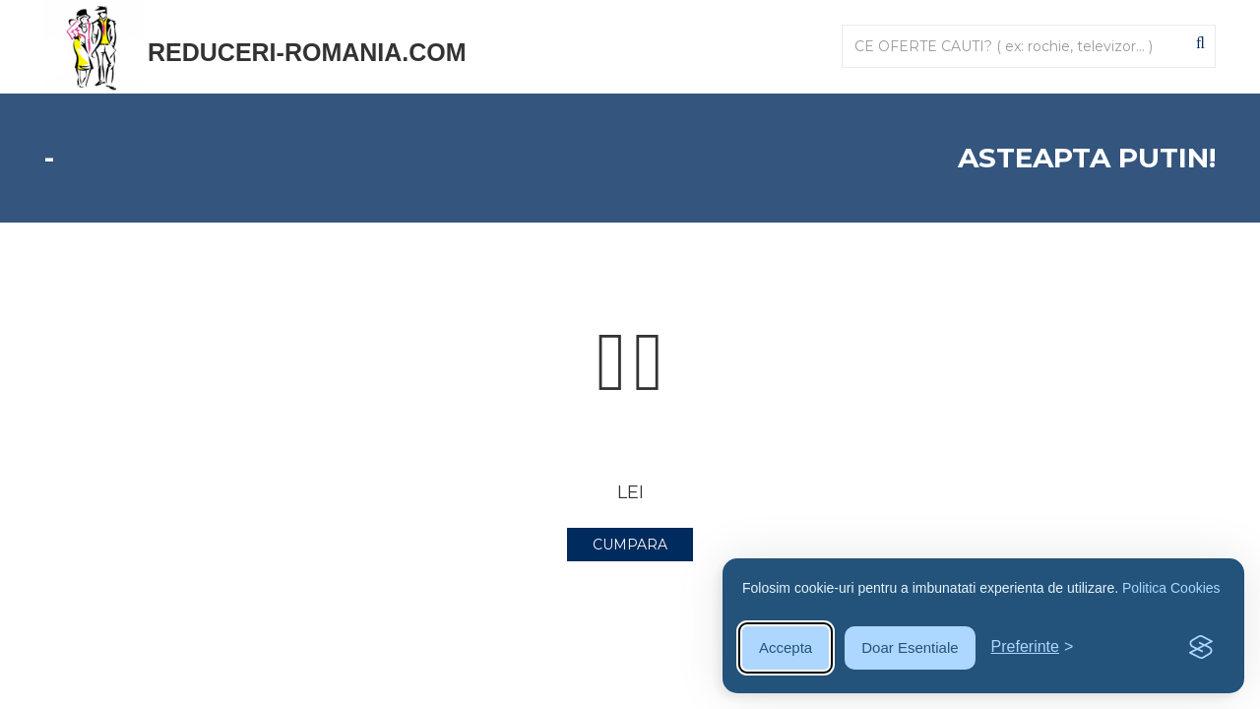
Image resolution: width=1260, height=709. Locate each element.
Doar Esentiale (909, 647)
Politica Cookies (1171, 588)
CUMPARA (630, 544)
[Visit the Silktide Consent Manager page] (1201, 648)
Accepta (785, 647)
